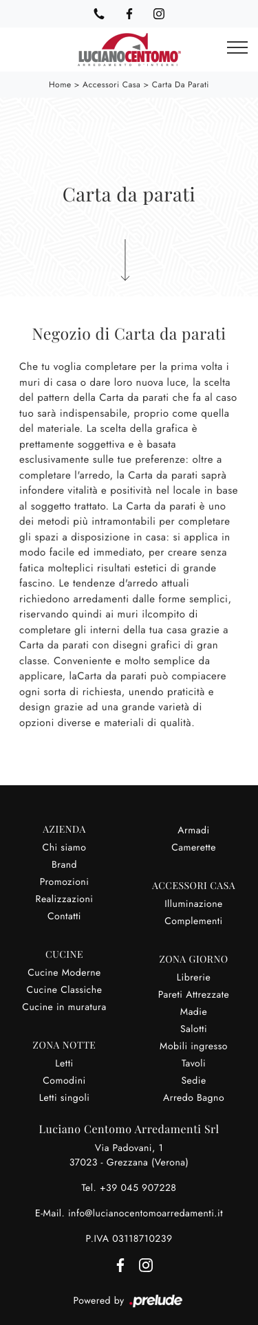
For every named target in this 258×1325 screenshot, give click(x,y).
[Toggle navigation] (237, 48)
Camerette (193, 848)
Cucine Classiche (65, 990)
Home (60, 84)
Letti (64, 1064)
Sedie (193, 1081)
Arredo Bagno (193, 1098)
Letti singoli (64, 1098)
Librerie (194, 978)
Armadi (193, 830)
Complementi (193, 921)
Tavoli (194, 1064)
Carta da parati (180, 84)
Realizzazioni (65, 899)
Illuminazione (193, 904)
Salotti (193, 1029)
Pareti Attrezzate (194, 995)
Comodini (64, 1081)
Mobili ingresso (194, 1046)
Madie (193, 1012)
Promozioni (64, 882)
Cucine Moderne (64, 973)
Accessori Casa (111, 84)
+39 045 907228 (138, 1188)
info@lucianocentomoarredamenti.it (145, 1213)
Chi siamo (65, 848)
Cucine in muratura (64, 1007)
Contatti (64, 916)
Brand (64, 865)
